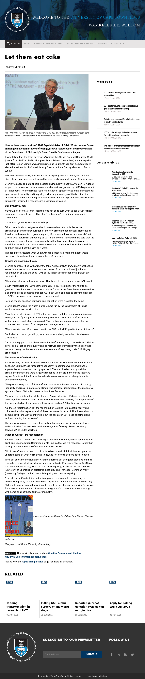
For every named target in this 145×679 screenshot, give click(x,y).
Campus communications (48, 44)
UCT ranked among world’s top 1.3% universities (120, 94)
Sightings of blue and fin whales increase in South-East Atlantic (122, 120)
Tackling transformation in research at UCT (122, 173)
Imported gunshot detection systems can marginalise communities (123, 222)
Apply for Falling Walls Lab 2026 (124, 238)
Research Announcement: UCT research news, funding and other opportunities (125, 208)
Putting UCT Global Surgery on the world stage (125, 189)
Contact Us (117, 44)
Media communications (80, 44)
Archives (102, 44)
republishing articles (32, 561)
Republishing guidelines (97, 676)
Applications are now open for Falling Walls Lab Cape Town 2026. (125, 242)
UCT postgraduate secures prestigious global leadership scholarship (121, 107)
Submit (91, 654)
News (27, 44)
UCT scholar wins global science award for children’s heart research (121, 133)
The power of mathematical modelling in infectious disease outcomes (122, 147)
